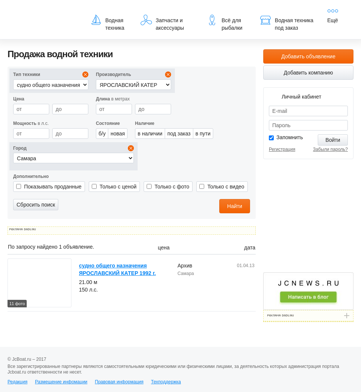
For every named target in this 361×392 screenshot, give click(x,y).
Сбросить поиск (36, 205)
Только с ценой (118, 187)
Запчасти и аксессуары (162, 22)
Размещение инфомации (61, 381)
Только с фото (172, 187)
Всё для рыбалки (224, 22)
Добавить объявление (308, 56)
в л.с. (31, 123)
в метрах (113, 99)
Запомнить (289, 137)
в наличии (150, 134)
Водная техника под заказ (286, 22)
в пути (203, 134)
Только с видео (225, 187)
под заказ (179, 134)
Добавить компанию (308, 73)
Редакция (17, 381)
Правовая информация (119, 381)
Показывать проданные (53, 187)
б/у (102, 134)
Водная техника (107, 22)
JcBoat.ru (43, 11)
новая (118, 134)
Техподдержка (166, 381)
